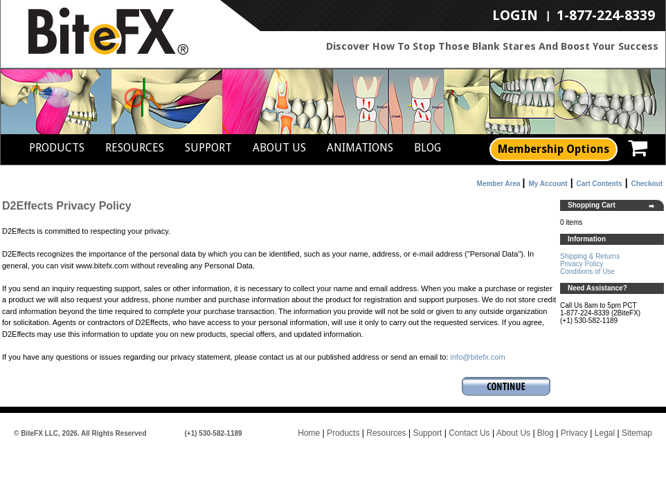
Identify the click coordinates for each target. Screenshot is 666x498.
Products (56, 147)
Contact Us (469, 433)
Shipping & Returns (590, 256)
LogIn (515, 16)
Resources (134, 147)
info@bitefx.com (478, 357)
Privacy (574, 433)
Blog (427, 147)
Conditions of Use (587, 271)
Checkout (647, 183)
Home (309, 433)
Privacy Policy (581, 264)
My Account (547, 183)
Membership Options (553, 149)
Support (208, 147)
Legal (605, 433)
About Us (279, 147)
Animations (360, 147)
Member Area (499, 183)
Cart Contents (599, 183)
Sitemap (637, 433)
